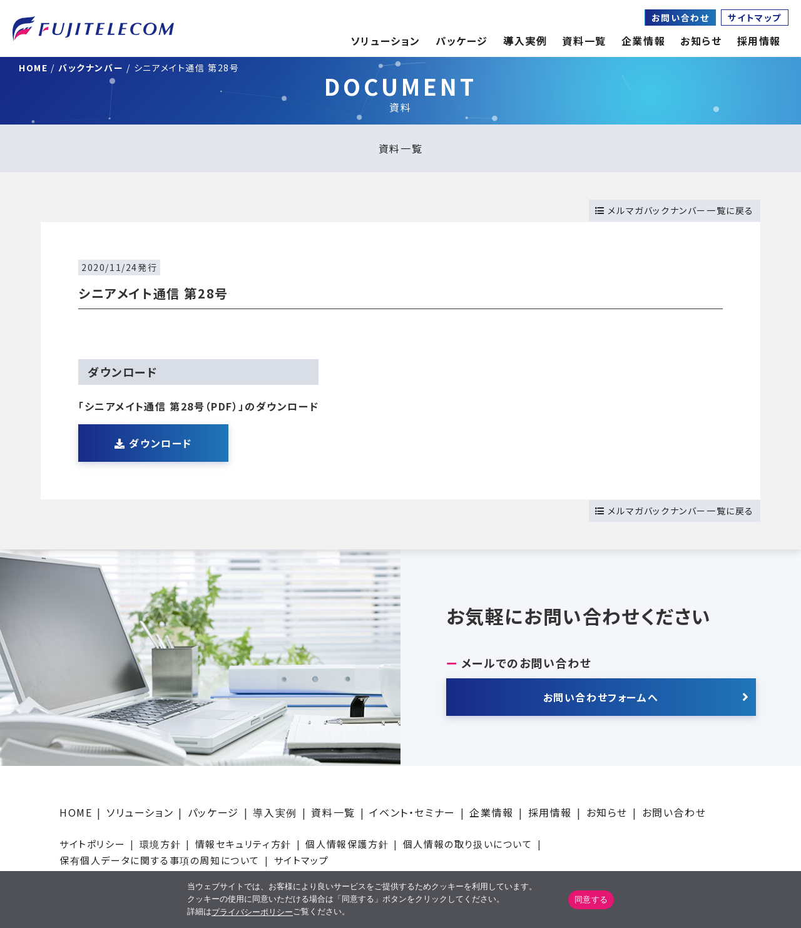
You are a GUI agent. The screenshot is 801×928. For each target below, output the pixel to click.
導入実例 (275, 812)
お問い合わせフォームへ (601, 697)
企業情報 (643, 40)
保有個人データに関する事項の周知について (159, 860)
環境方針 (160, 843)
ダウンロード (153, 443)
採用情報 (550, 812)
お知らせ (701, 40)
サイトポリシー (92, 843)
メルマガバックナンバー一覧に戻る (674, 210)
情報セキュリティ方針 (243, 843)
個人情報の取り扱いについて (468, 843)
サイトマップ (755, 17)
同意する (591, 899)
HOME (75, 812)
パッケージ (213, 812)
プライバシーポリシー (252, 912)
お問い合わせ (680, 17)
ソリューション (139, 812)
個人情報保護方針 (347, 843)
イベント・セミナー (412, 812)
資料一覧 (400, 148)
